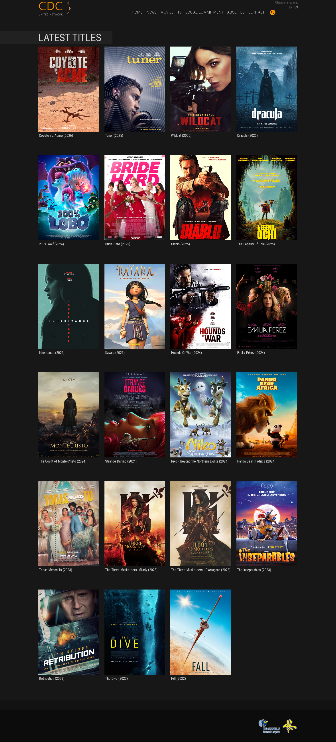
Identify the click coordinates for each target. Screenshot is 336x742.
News (151, 12)
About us (235, 12)
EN (291, 7)
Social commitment (204, 12)
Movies (166, 12)
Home (137, 12)
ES (296, 7)
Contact (256, 12)
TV (179, 12)
